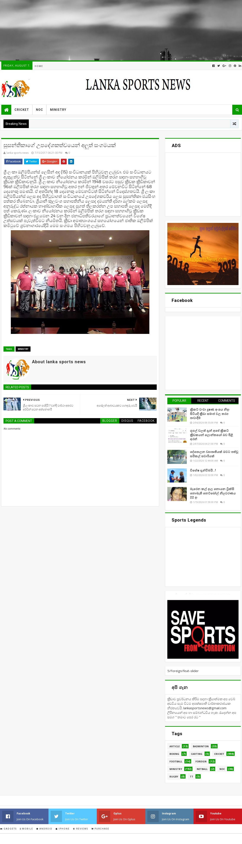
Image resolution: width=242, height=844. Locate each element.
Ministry (58, 109)
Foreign (201, 761)
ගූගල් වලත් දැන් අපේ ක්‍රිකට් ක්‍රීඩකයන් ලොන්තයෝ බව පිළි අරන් (211, 435)
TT (191, 776)
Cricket (22, 109)
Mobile (26, 829)
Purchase (100, 829)
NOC (39, 109)
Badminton (201, 746)
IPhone (63, 829)
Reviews (80, 829)
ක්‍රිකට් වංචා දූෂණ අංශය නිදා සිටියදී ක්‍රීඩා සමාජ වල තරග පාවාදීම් (209, 414)
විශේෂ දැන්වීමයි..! (203, 470)
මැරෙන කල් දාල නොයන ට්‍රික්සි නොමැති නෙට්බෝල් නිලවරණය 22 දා (213, 493)
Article (174, 746)
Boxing (174, 753)
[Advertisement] (121, 30)
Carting (196, 753)
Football (175, 761)
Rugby (173, 776)
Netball (202, 769)
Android (44, 829)
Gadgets (8, 829)
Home (39, 66)
